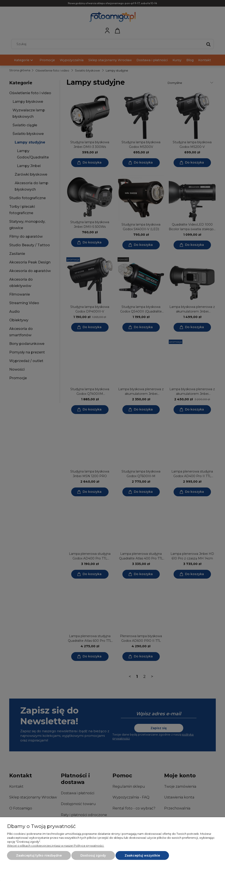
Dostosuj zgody (93, 855)
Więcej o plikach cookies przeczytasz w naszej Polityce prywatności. (55, 845)
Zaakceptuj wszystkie (142, 855)
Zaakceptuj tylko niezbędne (39, 855)
